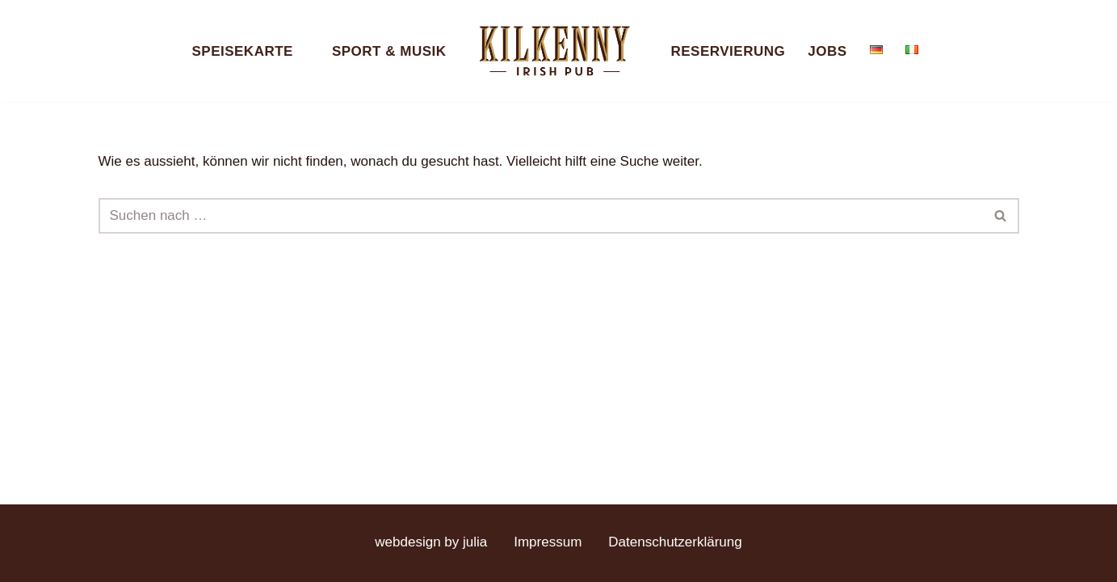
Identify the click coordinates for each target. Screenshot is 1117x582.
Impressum (548, 542)
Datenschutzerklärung (674, 542)
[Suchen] (541, 216)
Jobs (827, 51)
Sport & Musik (389, 51)
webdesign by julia (431, 542)
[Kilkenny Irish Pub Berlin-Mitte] (559, 51)
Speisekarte (241, 51)
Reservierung (728, 51)
